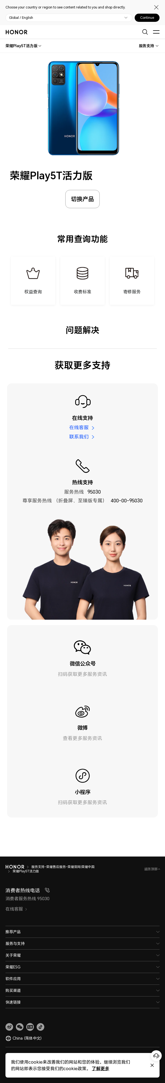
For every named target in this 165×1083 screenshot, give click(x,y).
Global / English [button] (21, 18)
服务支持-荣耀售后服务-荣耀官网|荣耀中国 (63, 867)
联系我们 (79, 436)
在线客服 (79, 427)
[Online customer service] (156, 1055)
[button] (19, 1027)
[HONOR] (14, 867)
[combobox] (21, 46)
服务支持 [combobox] (146, 45)
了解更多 (100, 1068)
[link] (9, 1027)
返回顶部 (151, 869)
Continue (147, 18)
